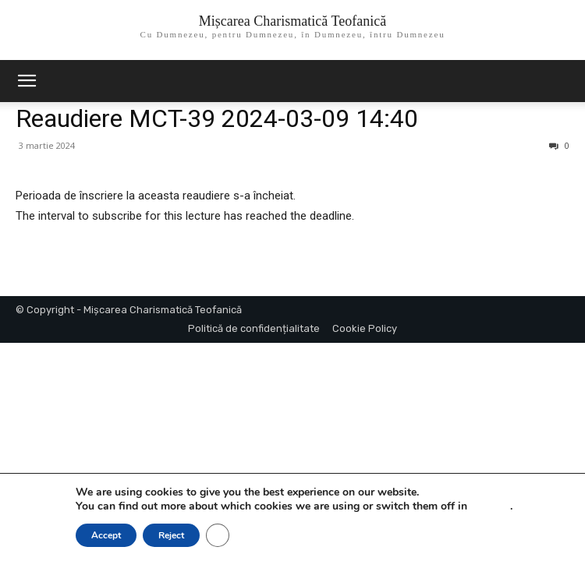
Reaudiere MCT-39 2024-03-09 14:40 (217, 118)
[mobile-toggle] (26, 81)
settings (490, 506)
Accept (106, 535)
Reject (171, 535)
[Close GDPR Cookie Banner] (217, 535)
